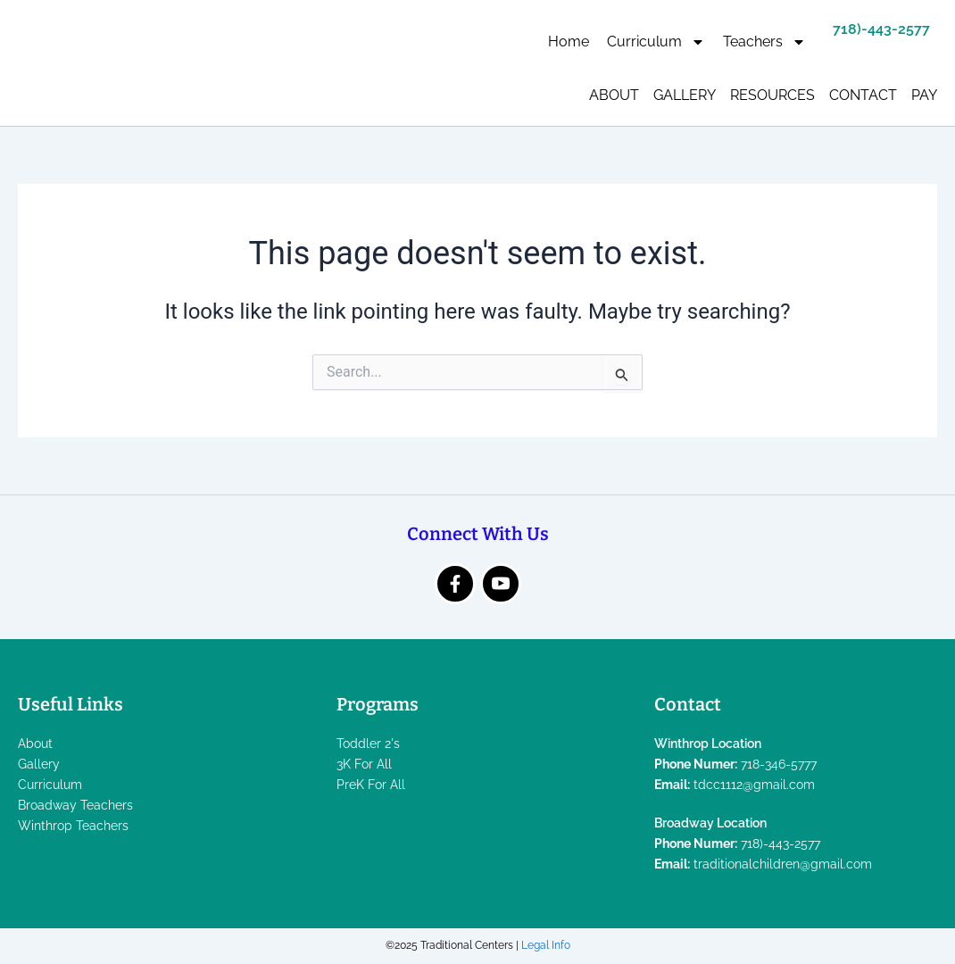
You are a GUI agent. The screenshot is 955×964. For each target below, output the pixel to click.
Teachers (764, 42)
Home (568, 41)
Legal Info (545, 945)
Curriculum (656, 42)
